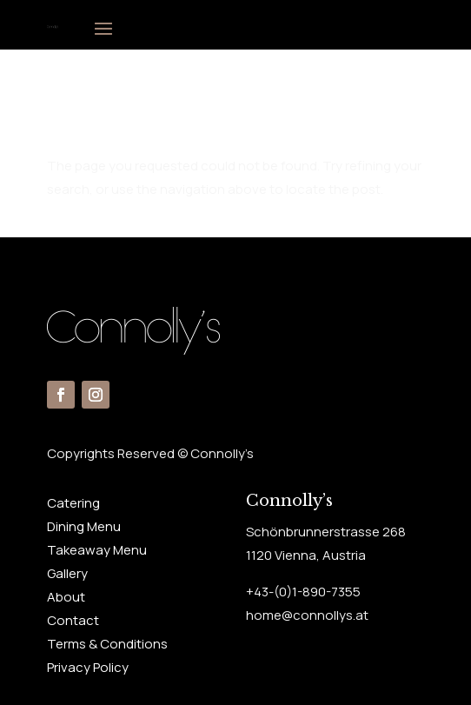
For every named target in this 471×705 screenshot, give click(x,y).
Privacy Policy (88, 667)
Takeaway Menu (97, 550)
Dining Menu (84, 526)
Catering (73, 503)
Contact (73, 620)
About (66, 597)
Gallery (67, 573)
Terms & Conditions (107, 644)
